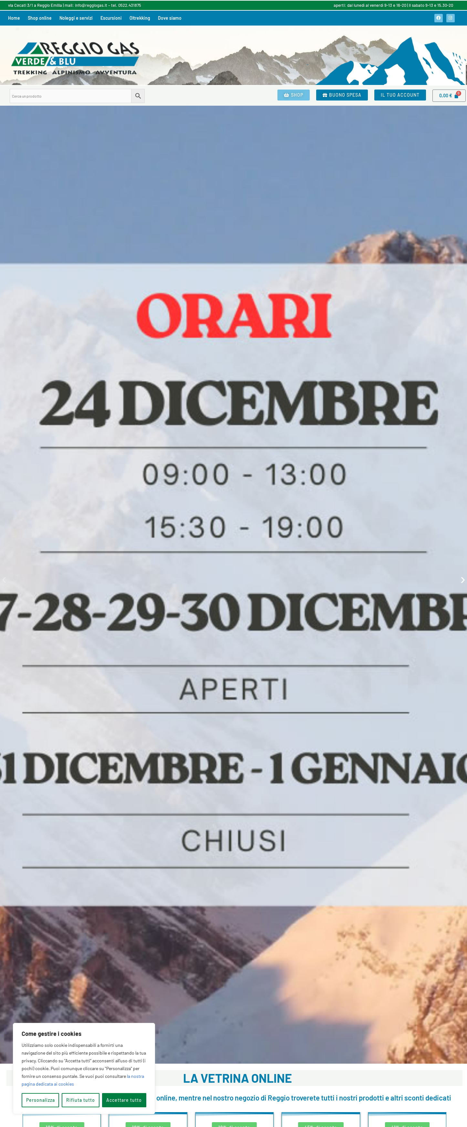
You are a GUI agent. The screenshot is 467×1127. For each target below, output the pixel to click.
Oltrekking (140, 18)
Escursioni (111, 18)
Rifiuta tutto (80, 1100)
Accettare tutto (124, 1100)
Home (14, 18)
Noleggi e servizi (76, 18)
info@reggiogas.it (91, 5)
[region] (84, 1068)
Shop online (40, 18)
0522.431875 (129, 5)
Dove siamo (170, 18)
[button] (4, 580)
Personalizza (40, 1100)
